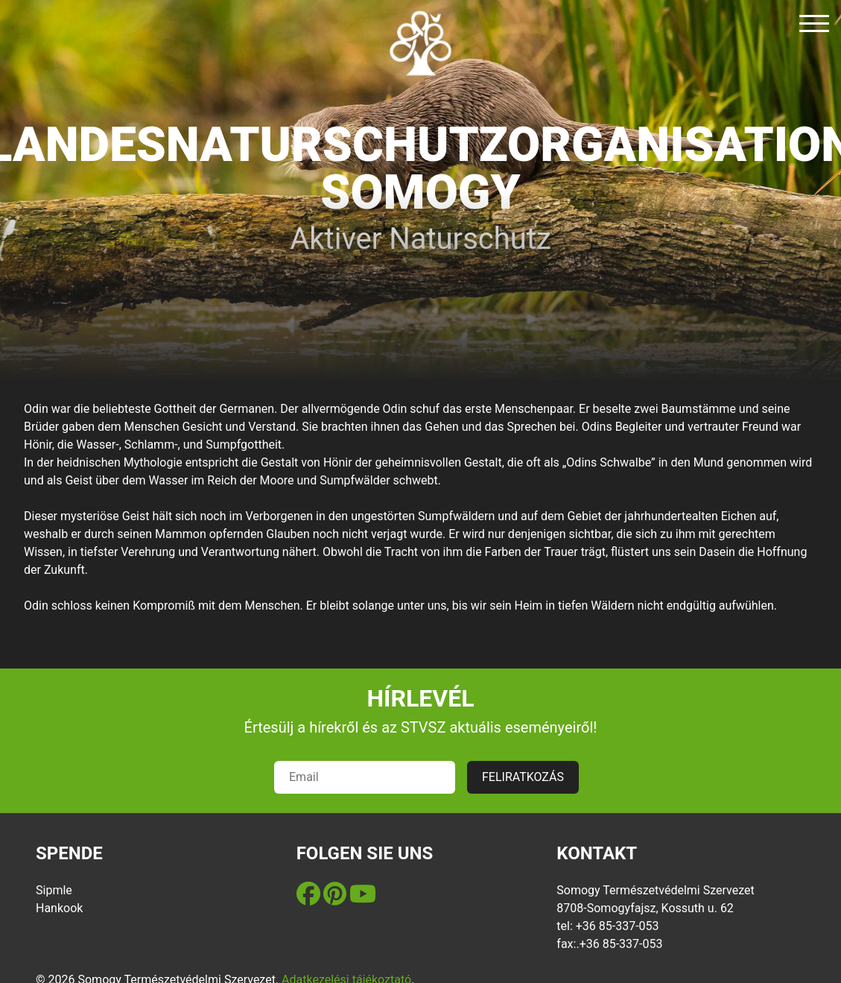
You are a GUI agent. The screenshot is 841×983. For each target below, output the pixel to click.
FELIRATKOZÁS (523, 777)
